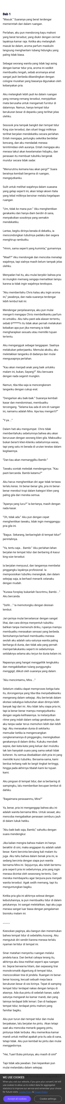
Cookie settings (48, 1098)
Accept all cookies (17, 1098)
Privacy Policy (41, 1092)
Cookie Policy (25, 1092)
